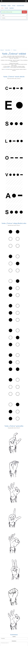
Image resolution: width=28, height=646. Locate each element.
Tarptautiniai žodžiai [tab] (20, 5)
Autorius (14, 636)
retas (5, 69)
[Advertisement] (13, 34)
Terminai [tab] (13, 5)
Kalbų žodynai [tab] (3, 5)
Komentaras (14, 640)
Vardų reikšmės (7, 50)
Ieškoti (24, 12)
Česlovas (14, 50)
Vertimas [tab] (9, 5)
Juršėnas (8, 67)
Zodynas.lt (2, 50)
